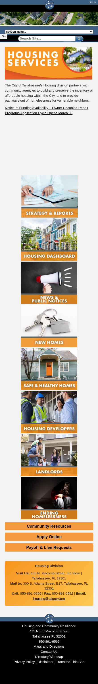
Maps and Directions (49, 646)
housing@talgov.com (49, 598)
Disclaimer (45, 662)
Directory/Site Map (49, 657)
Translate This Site (70, 662)
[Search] (45, 38)
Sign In (92, 2)
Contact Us (49, 651)
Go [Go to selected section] (4, 36)
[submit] (78, 38)
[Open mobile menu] (91, 8)
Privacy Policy (24, 662)
